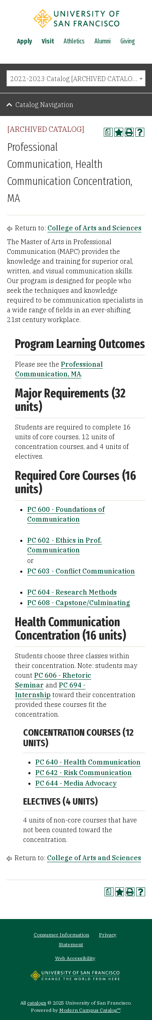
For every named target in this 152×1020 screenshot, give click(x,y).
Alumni (102, 41)
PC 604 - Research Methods (72, 592)
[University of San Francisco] (76, 30)
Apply (24, 41)
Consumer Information (61, 935)
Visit (48, 41)
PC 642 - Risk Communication (83, 773)
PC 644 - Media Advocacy (76, 783)
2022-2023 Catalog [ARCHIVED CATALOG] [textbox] (74, 79)
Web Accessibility (75, 958)
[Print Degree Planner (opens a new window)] (108, 132)
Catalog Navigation (44, 105)
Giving (127, 41)
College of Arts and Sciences (94, 228)
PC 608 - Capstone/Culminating (78, 603)
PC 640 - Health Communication (88, 762)
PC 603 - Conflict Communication (81, 571)
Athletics (74, 41)
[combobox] (76, 78)
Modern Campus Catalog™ (89, 1010)
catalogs (36, 1003)
